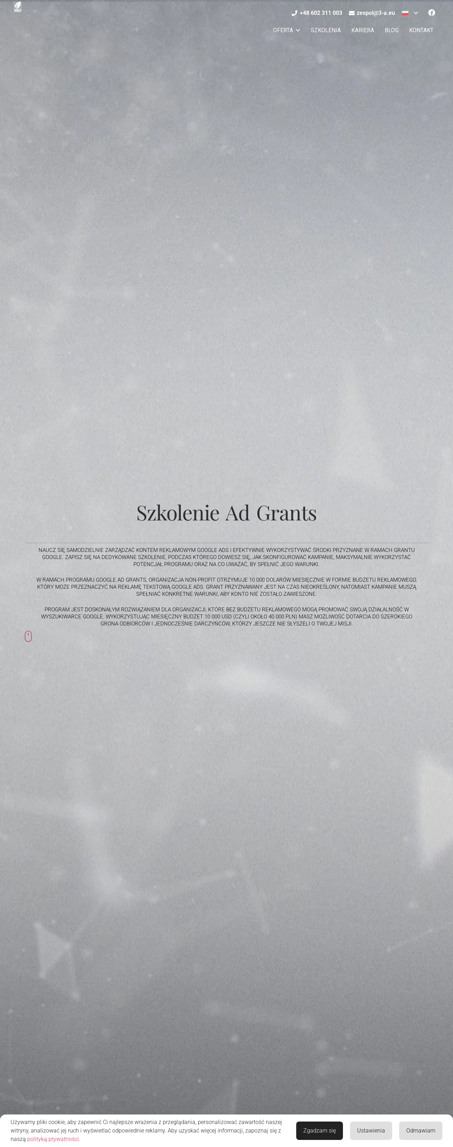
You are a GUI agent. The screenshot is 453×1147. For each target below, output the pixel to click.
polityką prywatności (53, 1139)
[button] (410, 13)
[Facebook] (432, 13)
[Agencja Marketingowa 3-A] (17, 6)
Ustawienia (371, 1130)
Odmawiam (420, 1130)
